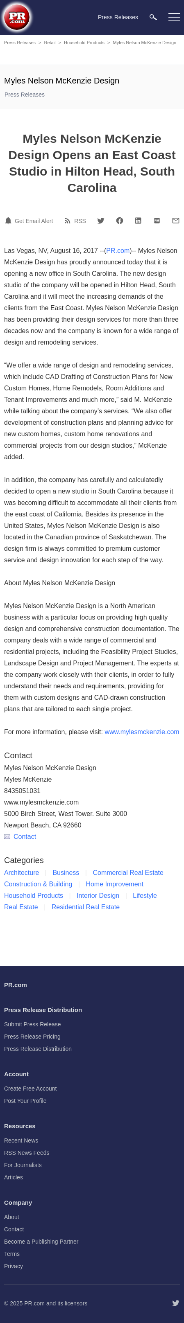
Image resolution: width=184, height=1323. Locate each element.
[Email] (176, 220)
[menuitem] (153, 17)
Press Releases (20, 42)
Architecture (21, 872)
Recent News (21, 1140)
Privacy (13, 1266)
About (11, 1217)
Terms (12, 1254)
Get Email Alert (34, 221)
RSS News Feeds (26, 1152)
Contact (20, 836)
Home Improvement (114, 884)
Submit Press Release (32, 1024)
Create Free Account (30, 1088)
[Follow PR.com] (176, 1303)
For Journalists (23, 1165)
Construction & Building (38, 884)
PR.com (117, 250)
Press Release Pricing (32, 1036)
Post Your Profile (25, 1101)
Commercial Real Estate (128, 872)
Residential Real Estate (86, 907)
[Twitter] (101, 220)
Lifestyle (145, 895)
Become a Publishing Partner (41, 1241)
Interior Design (98, 895)
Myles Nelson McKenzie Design (145, 42)
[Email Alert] (9, 220)
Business (65, 872)
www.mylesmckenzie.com (141, 731)
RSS (80, 221)
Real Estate (21, 907)
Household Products (84, 42)
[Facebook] (120, 220)
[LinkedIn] (138, 220)
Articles (13, 1177)
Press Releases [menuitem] (118, 17)
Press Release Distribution (38, 1049)
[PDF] (157, 220)
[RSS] (69, 220)
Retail (49, 42)
